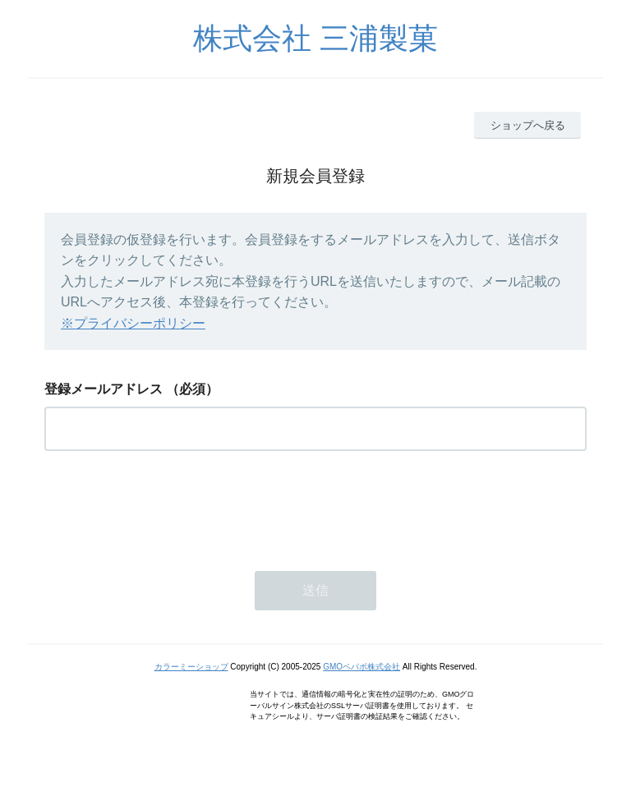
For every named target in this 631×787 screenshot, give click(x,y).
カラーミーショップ (191, 666)
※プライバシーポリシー (133, 323)
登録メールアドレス (103, 389)
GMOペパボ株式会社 (361, 666)
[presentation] (169, 506)
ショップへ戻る (528, 125)
